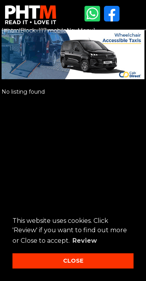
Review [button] (84, 240)
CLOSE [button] (73, 260)
